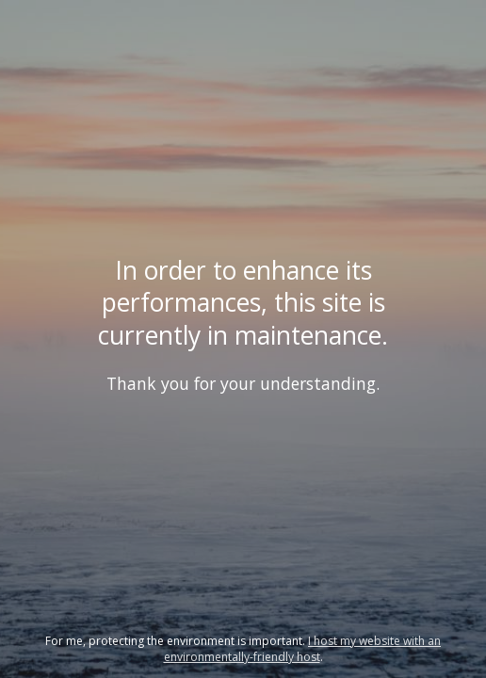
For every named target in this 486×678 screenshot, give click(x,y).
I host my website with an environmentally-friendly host (303, 649)
